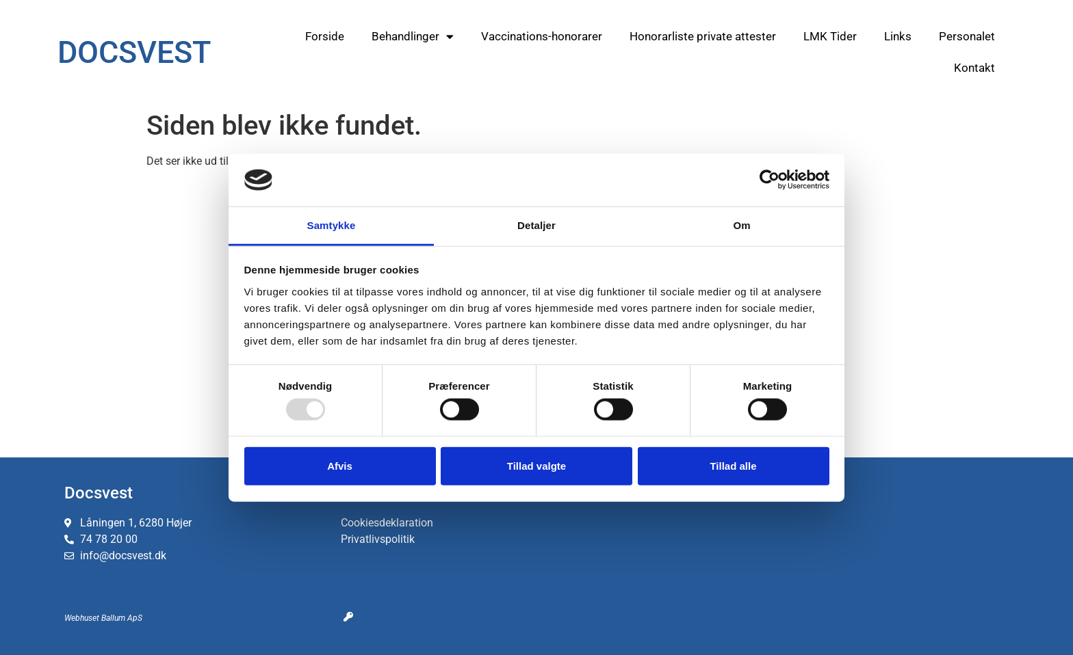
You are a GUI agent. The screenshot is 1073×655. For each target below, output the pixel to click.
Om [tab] (741, 225)
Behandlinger (413, 36)
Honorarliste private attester (703, 36)
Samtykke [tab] (331, 225)
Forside (324, 36)
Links (898, 36)
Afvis (339, 465)
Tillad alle (733, 465)
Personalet (967, 36)
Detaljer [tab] (536, 225)
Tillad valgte (536, 465)
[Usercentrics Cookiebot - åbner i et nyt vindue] (769, 180)
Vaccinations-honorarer (541, 36)
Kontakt (974, 68)
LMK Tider (830, 36)
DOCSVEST (134, 52)
